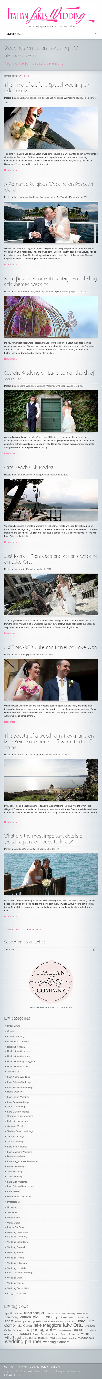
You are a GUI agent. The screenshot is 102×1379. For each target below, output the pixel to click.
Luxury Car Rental (16, 1227)
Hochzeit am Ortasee (17, 1066)
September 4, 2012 (79, 197)
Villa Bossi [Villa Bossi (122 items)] (13, 1337)
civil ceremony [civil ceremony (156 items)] (45, 1317)
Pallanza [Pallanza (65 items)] (17, 1330)
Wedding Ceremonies (17, 1232)
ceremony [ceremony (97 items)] (11, 1317)
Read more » (10, 170)
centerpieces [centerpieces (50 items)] (82, 1313)
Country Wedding (15, 1036)
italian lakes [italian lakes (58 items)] (70, 1321)
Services (11, 1207)
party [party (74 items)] (26, 1330)
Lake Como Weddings (25, 386)
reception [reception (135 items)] (80, 1330)
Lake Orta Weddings (24, 291)
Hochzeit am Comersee (18, 1051)
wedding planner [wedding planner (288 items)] (23, 1341)
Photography (13, 1202)
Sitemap (55, 1367)
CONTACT (9, 1367)
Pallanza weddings (16, 1166)
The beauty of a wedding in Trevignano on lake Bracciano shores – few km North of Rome (49, 741)
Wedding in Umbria (16, 1268)
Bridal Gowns (13, 1026)
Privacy (23, 1367)
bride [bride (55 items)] (48, 1313)
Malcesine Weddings (17, 1121)
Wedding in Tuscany (17, 1263)
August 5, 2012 (61, 474)
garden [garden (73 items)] (27, 1321)
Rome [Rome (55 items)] (35, 1334)
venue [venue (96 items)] (85, 1334)
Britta (38, 849)
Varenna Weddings (46, 386)
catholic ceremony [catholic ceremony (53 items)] (67, 1313)
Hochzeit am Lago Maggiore (21, 1061)
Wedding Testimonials (18, 1288)
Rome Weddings (15, 1091)
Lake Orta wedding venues (27, 474)
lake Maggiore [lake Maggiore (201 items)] (47, 1325)
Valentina (64, 197)
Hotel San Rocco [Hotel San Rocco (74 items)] (53, 1321)
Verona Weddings (16, 1141)
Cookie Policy (39, 1367)
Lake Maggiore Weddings (26, 197)
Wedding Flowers (15, 1257)
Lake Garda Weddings (25, 98)
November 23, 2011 (51, 849)
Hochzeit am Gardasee (18, 1056)
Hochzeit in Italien (16, 1047)
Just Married (20, 569)
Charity (10, 1031)
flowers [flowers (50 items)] (18, 1322)
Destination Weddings (18, 1041)
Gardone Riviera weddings (20, 1116)
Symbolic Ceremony (17, 1236)
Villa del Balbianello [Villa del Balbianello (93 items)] (35, 1337)
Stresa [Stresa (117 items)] (45, 1334)
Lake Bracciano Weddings (27, 754)
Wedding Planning (23, 849)
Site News (12, 1212)
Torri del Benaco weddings (50, 98)
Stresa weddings (48, 197)
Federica (63, 386)
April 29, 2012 (46, 654)
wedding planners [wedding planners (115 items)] (56, 1342)
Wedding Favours (16, 1252)
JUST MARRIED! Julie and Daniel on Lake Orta (50, 647)
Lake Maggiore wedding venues (22, 1161)
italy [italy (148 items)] (81, 1321)
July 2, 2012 (45, 569)
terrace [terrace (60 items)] (55, 1334)
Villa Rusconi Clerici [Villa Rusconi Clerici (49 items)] (58, 1338)
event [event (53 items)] (71, 1317)
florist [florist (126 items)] (9, 1321)
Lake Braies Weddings (18, 1097)
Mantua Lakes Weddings (19, 1196)
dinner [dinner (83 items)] (63, 1317)
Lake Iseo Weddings (17, 1146)
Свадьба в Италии (16, 1293)
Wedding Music (14, 1277)
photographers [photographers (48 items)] (65, 1330)
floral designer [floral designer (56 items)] (82, 1317)
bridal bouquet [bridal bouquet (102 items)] (34, 1313)
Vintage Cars (13, 1223)
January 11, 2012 (60, 754)
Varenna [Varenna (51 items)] (75, 1334)
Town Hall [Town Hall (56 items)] (65, 1334)
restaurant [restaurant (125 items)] (23, 1334)
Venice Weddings (15, 1136)
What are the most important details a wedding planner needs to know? (43, 839)
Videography (13, 1217)
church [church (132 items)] (25, 1317)
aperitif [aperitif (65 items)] (8, 1313)
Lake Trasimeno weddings (20, 1272)
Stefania (47, 754)
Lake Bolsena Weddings (19, 1082)
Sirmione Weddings (16, 1126)
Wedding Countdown (17, 1242)
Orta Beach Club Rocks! (28, 467)
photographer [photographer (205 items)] (44, 1329)
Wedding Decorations (45, 291)
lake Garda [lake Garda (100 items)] (24, 1325)
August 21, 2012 (78, 291)
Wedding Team (74, 98)
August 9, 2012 (75, 386)
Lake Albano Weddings (18, 1077)
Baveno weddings (16, 1156)
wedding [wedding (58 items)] (72, 1338)
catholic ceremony (12, 76)
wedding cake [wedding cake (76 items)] (86, 1337)
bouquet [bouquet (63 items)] (18, 1313)
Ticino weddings (15, 1176)
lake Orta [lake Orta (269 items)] (73, 1325)
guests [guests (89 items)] (37, 1321)
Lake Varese (13, 1191)
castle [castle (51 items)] (55, 1313)
